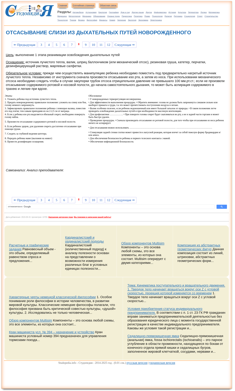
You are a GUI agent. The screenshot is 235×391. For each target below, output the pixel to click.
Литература (193, 12)
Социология (189, 16)
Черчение (121, 20)
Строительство (211, 16)
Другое (149, 12)
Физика (81, 20)
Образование (99, 16)
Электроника (156, 20)
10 (93, 45)
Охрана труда (113, 16)
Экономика (143, 20)
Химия (112, 20)
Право (147, 16)
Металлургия (74, 16)
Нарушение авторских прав (60, 217)
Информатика (160, 12)
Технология (62, 20)
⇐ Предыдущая (24, 45)
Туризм (73, 20)
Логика (204, 12)
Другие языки (138, 12)
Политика (138, 16)
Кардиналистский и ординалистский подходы (84, 239)
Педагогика (127, 16)
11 (101, 45)
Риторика (178, 16)
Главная (62, 5)
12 (108, 45)
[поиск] (110, 206)
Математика (214, 12)
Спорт (200, 16)
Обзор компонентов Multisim (142, 243)
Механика (86, 16)
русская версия (136, 362)
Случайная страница (83, 5)
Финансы (103, 20)
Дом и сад (125, 12)
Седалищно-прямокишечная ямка (153, 336)
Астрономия (91, 12)
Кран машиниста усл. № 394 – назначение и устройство (51, 332)
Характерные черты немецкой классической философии (52, 297)
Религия (168, 16)
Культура (182, 12)
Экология (132, 20)
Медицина (62, 16)
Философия (92, 20)
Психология (157, 16)
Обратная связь (108, 5)
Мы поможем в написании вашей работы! (92, 217)
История (172, 12)
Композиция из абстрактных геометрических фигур (198, 247)
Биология (102, 12)
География (114, 12)
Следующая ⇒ (125, 45)
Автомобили (77, 12)
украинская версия (162, 362)
